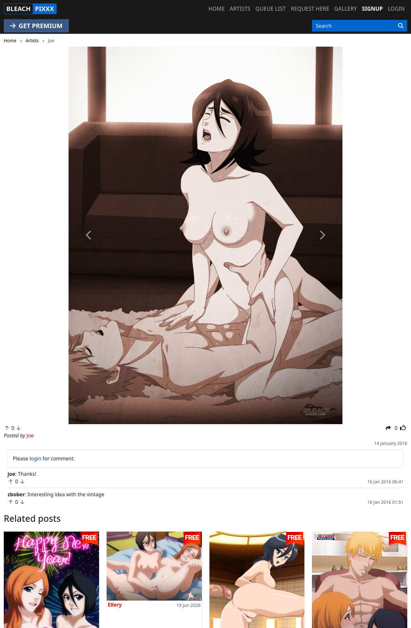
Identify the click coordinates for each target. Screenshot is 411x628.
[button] (89, 235)
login (36, 458)
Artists (240, 8)
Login (396, 8)
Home (216, 8)
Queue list (270, 8)
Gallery (345, 8)
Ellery (115, 604)
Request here (310, 8)
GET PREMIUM (36, 25)
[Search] (400, 26)
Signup (372, 8)
